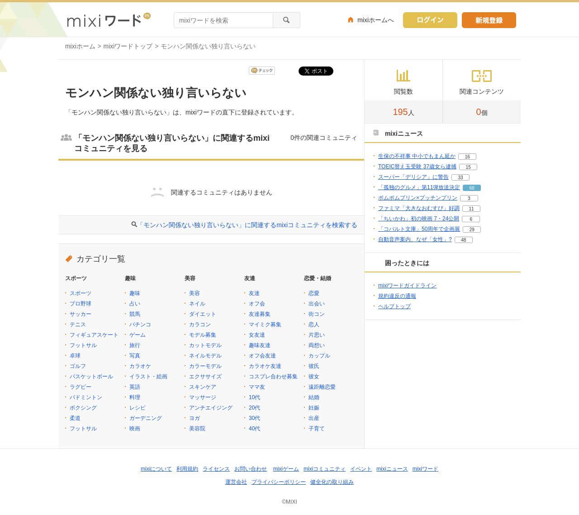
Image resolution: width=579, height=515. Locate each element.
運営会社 (236, 482)
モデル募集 (202, 335)
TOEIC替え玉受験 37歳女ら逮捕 (417, 166)
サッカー (80, 314)
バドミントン (86, 397)
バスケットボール (91, 376)
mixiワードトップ (128, 46)
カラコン (200, 324)
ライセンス (216, 469)
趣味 (134, 293)
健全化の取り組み (332, 482)
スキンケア (202, 387)
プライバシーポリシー (279, 482)
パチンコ (140, 324)
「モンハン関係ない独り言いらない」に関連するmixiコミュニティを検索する (247, 225)
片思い (316, 335)
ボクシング (83, 408)
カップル (319, 356)
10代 (254, 397)
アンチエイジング (211, 408)
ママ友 (257, 387)
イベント (361, 469)
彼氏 (313, 366)
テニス (78, 324)
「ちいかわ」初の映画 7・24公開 (418, 218)
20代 (254, 408)
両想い (316, 345)
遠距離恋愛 (322, 387)
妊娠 (313, 408)
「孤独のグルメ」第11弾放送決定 (419, 187)
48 (463, 240)
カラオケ (140, 366)
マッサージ (202, 397)
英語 (134, 387)
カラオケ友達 (265, 366)
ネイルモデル (205, 356)
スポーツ (80, 293)
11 (471, 208)
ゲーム (137, 335)
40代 (254, 428)
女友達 (257, 335)
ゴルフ (78, 366)
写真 (134, 356)
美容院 (197, 428)
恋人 (313, 324)
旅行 (134, 345)
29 (472, 229)
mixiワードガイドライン (407, 285)
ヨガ (194, 418)
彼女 (313, 376)
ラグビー (80, 387)
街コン (316, 314)
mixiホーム (80, 46)
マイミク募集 (265, 324)
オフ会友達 (262, 356)
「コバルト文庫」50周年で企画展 (419, 229)
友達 (254, 293)
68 (472, 188)
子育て (316, 428)
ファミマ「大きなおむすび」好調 (419, 208)
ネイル (197, 303)
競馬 (134, 314)
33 (460, 177)
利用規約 (187, 469)
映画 (134, 428)
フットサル (83, 345)
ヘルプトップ (394, 306)
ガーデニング (145, 418)
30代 (254, 418)
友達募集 (260, 314)
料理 (134, 397)
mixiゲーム (286, 469)
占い (134, 303)
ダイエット (202, 314)
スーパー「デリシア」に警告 (413, 177)
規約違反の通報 (397, 296)
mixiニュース (392, 469)
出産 (313, 418)
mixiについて (156, 469)
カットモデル (205, 345)
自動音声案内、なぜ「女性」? (415, 239)
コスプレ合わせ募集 (273, 376)
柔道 (75, 418)
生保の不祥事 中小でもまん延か (417, 156)
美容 (194, 293)
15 (468, 167)
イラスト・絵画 (148, 376)
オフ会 (257, 303)
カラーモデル (205, 366)
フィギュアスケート (94, 335)
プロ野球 (80, 303)
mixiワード (425, 469)
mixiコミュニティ (325, 469)
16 (467, 156)
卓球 (75, 356)
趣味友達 (260, 345)
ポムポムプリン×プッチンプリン (417, 198)
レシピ (137, 408)
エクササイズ (205, 376)
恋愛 (313, 293)
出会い (316, 303)
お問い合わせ (250, 469)
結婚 (313, 397)
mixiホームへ (375, 20)
